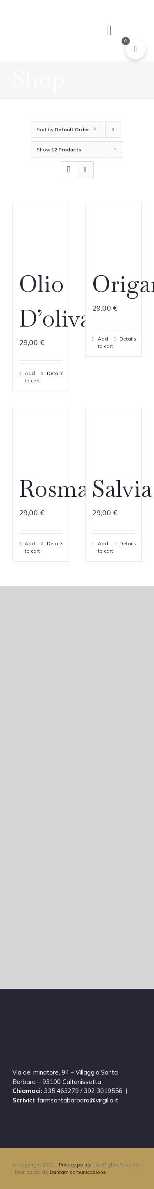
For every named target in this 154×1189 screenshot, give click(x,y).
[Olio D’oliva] (41, 231)
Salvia (122, 489)
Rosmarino (75, 489)
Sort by (63, 129)
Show (59, 149)
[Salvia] (114, 436)
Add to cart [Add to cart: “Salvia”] (105, 547)
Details (54, 373)
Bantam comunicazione (78, 1172)
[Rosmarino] (41, 436)
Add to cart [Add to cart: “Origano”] (105, 342)
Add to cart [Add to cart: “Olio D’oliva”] (32, 377)
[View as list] (85, 170)
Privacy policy (75, 1165)
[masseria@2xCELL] (54, 16)
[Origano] (114, 231)
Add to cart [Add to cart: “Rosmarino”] (32, 547)
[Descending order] (113, 129)
